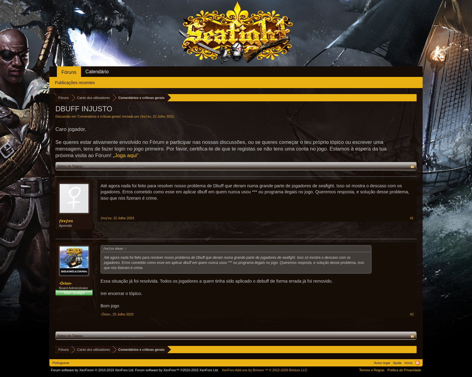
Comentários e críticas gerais (99, 116)
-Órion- (65, 283)
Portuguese (60, 363)
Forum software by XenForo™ (177, 370)
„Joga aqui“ (125, 155)
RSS (417, 363)
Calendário (97, 71)
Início (408, 363)
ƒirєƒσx (145, 116)
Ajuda (397, 363)
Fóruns (68, 72)
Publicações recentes (75, 82)
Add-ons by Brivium (265, 370)
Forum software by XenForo (92, 370)
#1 (412, 218)
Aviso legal (382, 363)
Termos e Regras (371, 370)
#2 (412, 314)
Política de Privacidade (404, 370)
